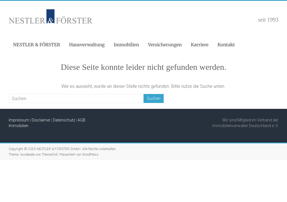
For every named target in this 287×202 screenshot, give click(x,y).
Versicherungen (165, 44)
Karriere (200, 44)
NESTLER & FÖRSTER (36, 44)
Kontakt (226, 44)
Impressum (19, 120)
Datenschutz (64, 120)
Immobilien (126, 44)
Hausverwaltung (87, 44)
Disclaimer (41, 120)
